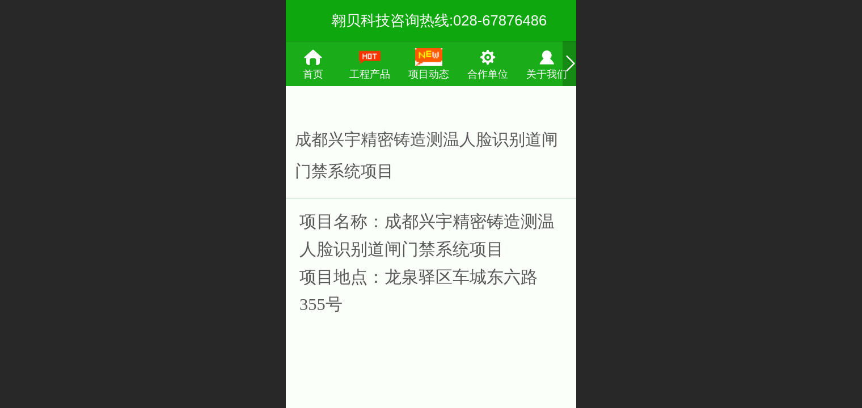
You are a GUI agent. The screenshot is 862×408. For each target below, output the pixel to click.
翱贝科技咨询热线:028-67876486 (439, 20)
